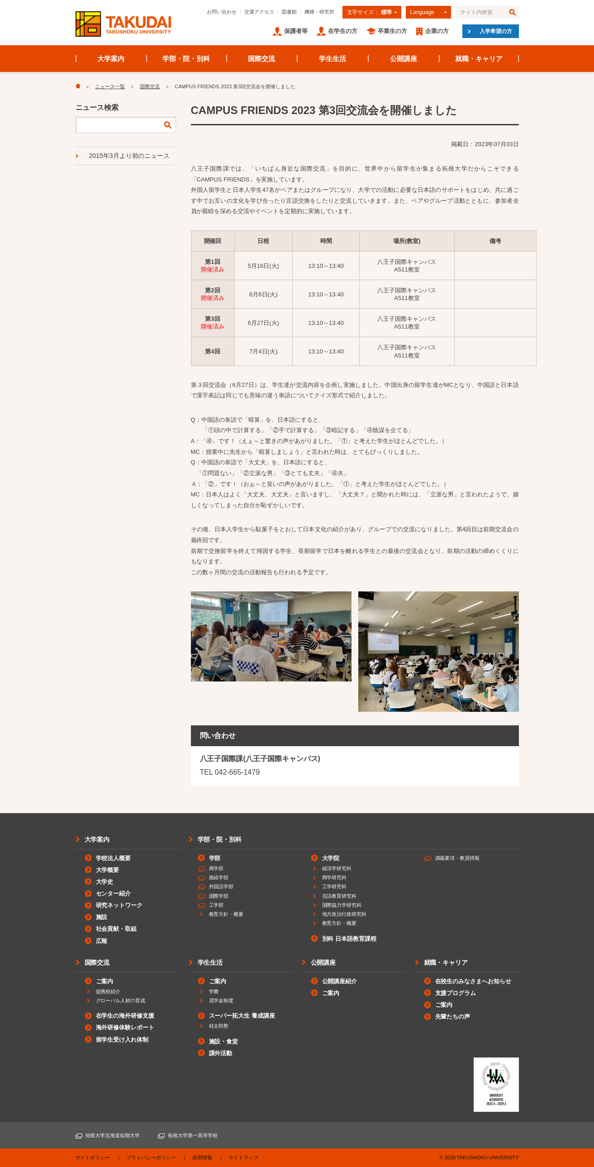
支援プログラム (455, 993)
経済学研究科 (337, 868)
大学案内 (110, 58)
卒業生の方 (392, 31)
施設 (102, 917)
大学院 (331, 858)
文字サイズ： (369, 12)
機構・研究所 (319, 11)
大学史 (105, 881)
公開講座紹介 (339, 981)
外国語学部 (221, 886)
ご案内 (105, 981)
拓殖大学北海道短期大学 (113, 1135)
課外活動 (221, 1053)
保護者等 (296, 31)
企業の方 (437, 31)
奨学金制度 (221, 1000)
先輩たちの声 (452, 1016)
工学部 (216, 905)
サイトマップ (243, 1157)
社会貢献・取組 (116, 928)
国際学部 (219, 896)
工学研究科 (334, 886)
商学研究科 (334, 877)
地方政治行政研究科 (344, 914)
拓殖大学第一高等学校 (193, 1135)
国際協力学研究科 (342, 905)
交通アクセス (259, 11)
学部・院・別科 (186, 58)
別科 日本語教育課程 (349, 938)
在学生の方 (342, 31)
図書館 (289, 11)
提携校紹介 (108, 991)
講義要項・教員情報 (457, 858)
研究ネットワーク (119, 905)
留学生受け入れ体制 (122, 1039)
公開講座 (403, 58)
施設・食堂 (223, 1041)
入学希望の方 (496, 31)
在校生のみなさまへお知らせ (473, 981)
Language (422, 12)
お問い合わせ (222, 11)
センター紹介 (113, 893)
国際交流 (261, 58)
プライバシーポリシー (151, 1157)
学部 (215, 858)
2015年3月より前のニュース (129, 155)
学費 (214, 991)
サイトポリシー (93, 1157)
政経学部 (219, 877)
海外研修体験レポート (125, 1027)
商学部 (216, 868)
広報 (102, 941)
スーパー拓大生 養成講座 (242, 1015)
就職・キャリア (479, 58)
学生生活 (332, 58)
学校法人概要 (113, 858)
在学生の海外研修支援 (125, 1015)
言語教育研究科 (339, 896)
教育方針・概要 (226, 914)
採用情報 (202, 1157)
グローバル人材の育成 (121, 1000)
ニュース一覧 (110, 86)
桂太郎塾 (219, 1026)
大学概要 (107, 870)
